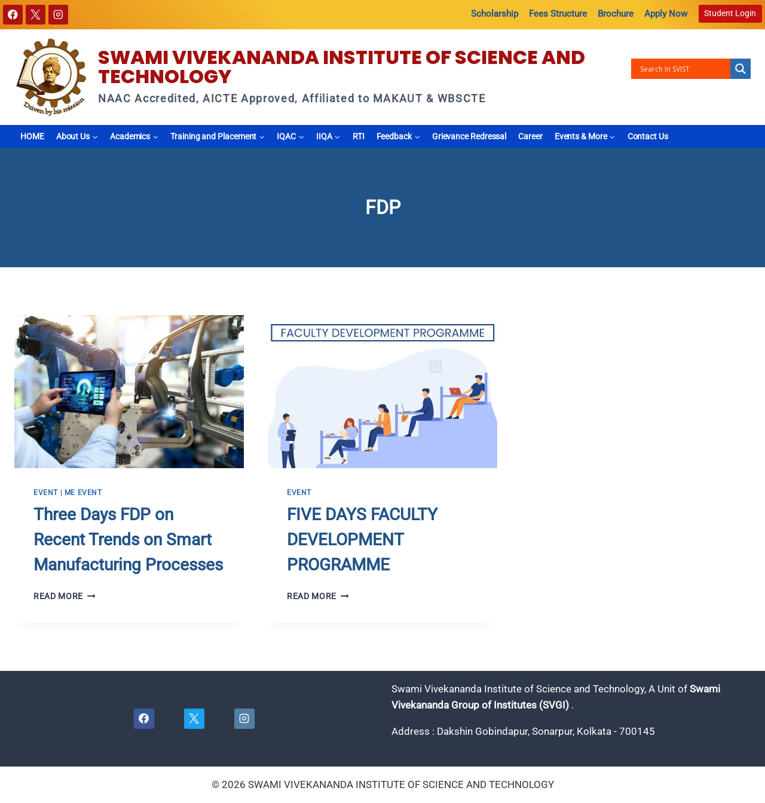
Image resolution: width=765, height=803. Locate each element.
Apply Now (665, 13)
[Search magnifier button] (740, 69)
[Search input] (683, 69)
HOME (32, 136)
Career (530, 136)
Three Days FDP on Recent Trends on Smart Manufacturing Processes (128, 540)
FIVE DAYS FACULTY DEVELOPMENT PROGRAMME (362, 540)
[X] (35, 15)
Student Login (730, 13)
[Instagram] (58, 15)
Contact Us (648, 136)
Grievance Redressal (469, 136)
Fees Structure (558, 13)
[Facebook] (13, 15)
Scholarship (494, 13)
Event (45, 492)
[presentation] (129, 391)
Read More (64, 596)
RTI (359, 136)
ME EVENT (83, 492)
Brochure (616, 13)
